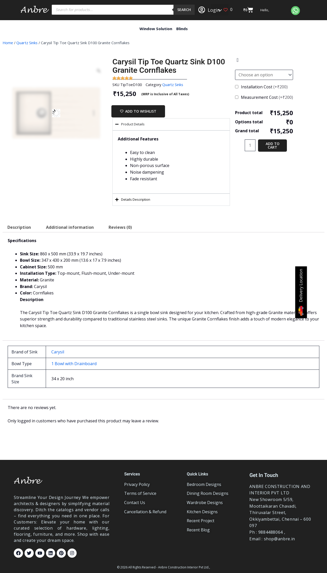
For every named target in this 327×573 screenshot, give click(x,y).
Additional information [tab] (70, 227)
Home (8, 42)
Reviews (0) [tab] (120, 227)
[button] (219, 10)
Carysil (57, 352)
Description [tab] (19, 227)
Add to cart (272, 145)
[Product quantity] (250, 145)
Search (184, 9)
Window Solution (155, 28)
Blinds (182, 28)
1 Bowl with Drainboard (74, 363)
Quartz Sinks (27, 42)
